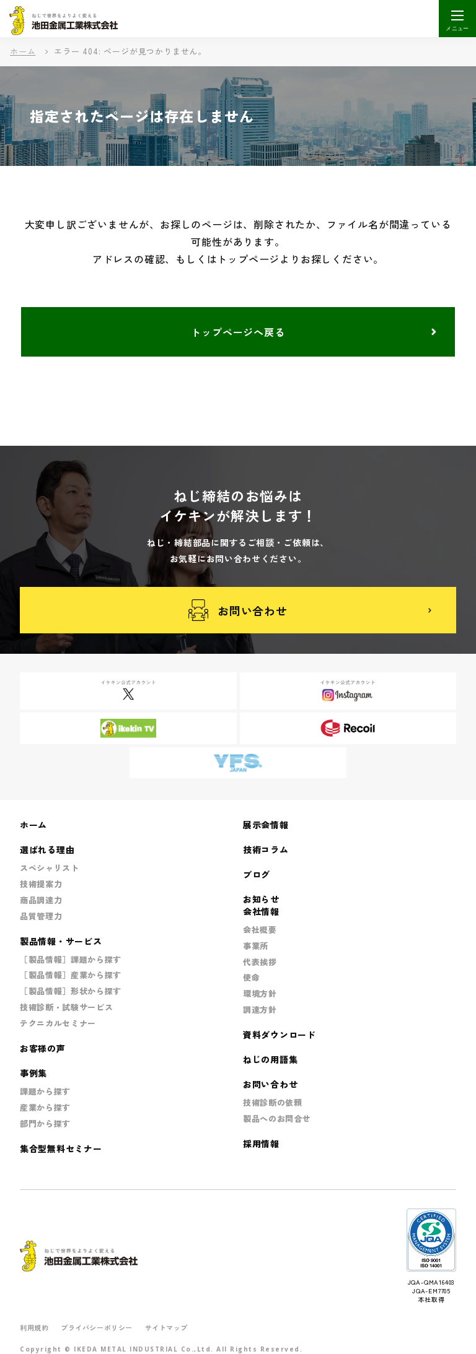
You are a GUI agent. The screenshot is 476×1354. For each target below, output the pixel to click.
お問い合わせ (238, 610)
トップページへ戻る (237, 331)
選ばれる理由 (47, 849)
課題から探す (45, 1091)
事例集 (33, 1073)
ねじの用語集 (270, 1059)
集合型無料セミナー (61, 1148)
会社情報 (261, 911)
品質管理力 (41, 916)
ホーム (22, 51)
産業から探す (45, 1107)
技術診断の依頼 (272, 1102)
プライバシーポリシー (97, 1327)
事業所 (255, 946)
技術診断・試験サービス (66, 1007)
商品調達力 (41, 900)
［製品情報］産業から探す (70, 975)
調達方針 (260, 1009)
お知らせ (261, 899)
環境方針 (260, 993)
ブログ (256, 874)
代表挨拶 (260, 962)
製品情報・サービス (61, 941)
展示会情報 (266, 824)
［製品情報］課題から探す (70, 959)
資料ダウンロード (279, 1034)
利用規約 (34, 1327)
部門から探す (45, 1123)
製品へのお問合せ (277, 1118)
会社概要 (260, 929)
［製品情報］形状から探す (70, 991)
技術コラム (266, 849)
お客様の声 (43, 1048)
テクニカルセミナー (58, 1023)
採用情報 (261, 1143)
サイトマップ (166, 1327)
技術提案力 (41, 884)
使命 (251, 977)
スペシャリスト (49, 868)
